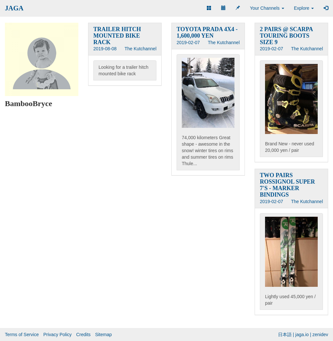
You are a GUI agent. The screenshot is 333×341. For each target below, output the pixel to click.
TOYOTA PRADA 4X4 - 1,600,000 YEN (207, 32)
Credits (83, 334)
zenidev (320, 334)
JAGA (14, 8)
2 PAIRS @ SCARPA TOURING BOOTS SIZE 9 (286, 35)
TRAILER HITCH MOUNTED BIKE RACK (117, 35)
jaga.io (302, 334)
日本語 (285, 334)
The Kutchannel (140, 48)
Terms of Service (22, 334)
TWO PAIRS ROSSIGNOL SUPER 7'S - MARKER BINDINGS (287, 185)
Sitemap (103, 334)
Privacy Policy (57, 334)
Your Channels (267, 8)
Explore (304, 8)
